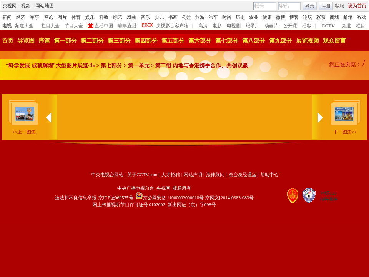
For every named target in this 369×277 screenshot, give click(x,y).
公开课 (290, 25)
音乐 (145, 17)
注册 (326, 6)
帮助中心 (269, 174)
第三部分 (119, 41)
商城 (334, 17)
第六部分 (199, 41)
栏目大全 (50, 25)
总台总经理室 (242, 174)
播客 (306, 25)
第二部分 (92, 41)
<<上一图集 (24, 132)
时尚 (226, 17)
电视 (7, 25)
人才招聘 (170, 174)
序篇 (44, 41)
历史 (240, 17)
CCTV (328, 25)
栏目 (360, 25)
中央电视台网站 (107, 174)
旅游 (199, 17)
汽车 (213, 17)
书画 (173, 17)
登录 (309, 6)
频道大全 (24, 25)
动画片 (271, 25)
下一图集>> (345, 132)
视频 (25, 5)
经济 (20, 17)
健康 (267, 17)
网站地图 (44, 5)
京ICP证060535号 (115, 197)
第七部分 (226, 41)
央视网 (10, 5)
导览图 (26, 41)
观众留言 (334, 41)
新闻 (7, 17)
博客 (294, 17)
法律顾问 (215, 174)
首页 (7, 41)
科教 (103, 17)
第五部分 (172, 41)
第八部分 (253, 41)
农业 (253, 17)
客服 (339, 5)
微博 (280, 17)
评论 (48, 17)
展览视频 (307, 41)
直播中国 (104, 25)
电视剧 (234, 25)
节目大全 (74, 25)
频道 (346, 25)
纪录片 (252, 25)
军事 (34, 17)
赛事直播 (127, 25)
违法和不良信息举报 (75, 197)
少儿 (159, 17)
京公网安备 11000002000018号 (169, 197)
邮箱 (347, 17)
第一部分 (65, 41)
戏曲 (131, 17)
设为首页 (357, 5)
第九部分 (280, 41)
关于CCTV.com (142, 174)
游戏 (361, 17)
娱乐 (90, 17)
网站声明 (193, 174)
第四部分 (146, 41)
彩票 (321, 17)
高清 (203, 25)
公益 (186, 17)
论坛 (307, 17)
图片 (62, 17)
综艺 (117, 17)
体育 (76, 17)
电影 (217, 25)
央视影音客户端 (172, 25)
